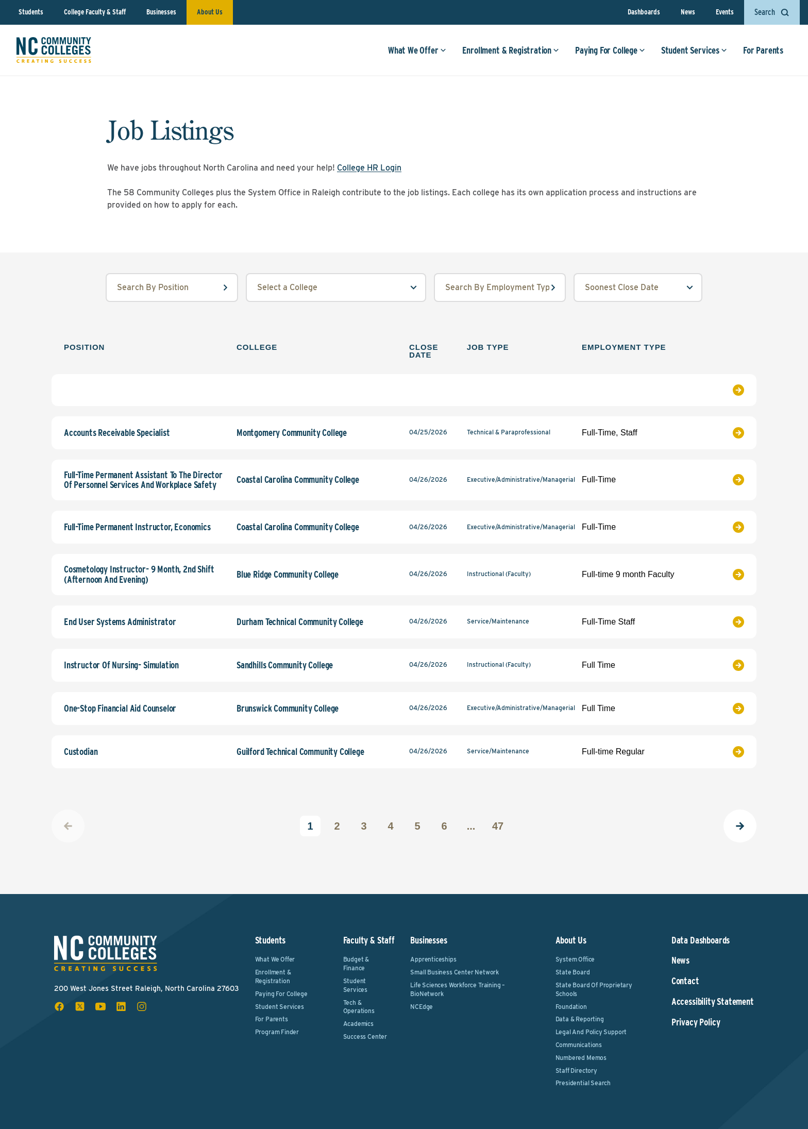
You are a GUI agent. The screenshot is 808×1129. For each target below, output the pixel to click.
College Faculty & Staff (95, 12)
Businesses (161, 12)
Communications (579, 1045)
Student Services (694, 50)
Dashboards (644, 12)
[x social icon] (80, 1006)
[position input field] (172, 287)
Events (725, 12)
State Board (573, 972)
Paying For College (610, 50)
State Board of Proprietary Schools (594, 989)
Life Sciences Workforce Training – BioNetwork (457, 989)
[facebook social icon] (59, 1006)
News (688, 12)
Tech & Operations (359, 1007)
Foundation (571, 1006)
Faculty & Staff (369, 940)
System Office (575, 959)
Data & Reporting (580, 1019)
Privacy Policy (695, 1022)
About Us (210, 12)
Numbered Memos (581, 1057)
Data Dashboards (700, 940)
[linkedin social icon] (121, 1006)
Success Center (365, 1036)
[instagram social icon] (142, 1006)
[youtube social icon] (100, 1006)
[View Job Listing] (720, 390)
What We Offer (417, 50)
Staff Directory (576, 1070)
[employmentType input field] (500, 287)
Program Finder (277, 1032)
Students (31, 12)
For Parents (763, 50)
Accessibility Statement (712, 1002)
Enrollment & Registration (510, 50)
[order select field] (638, 287)
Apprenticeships (433, 959)
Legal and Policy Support (591, 1032)
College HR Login (369, 168)
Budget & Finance (356, 963)
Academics (358, 1023)
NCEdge (421, 1006)
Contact (685, 981)
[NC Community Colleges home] (53, 50)
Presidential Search (583, 1083)
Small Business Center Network (454, 972)
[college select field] (336, 287)
